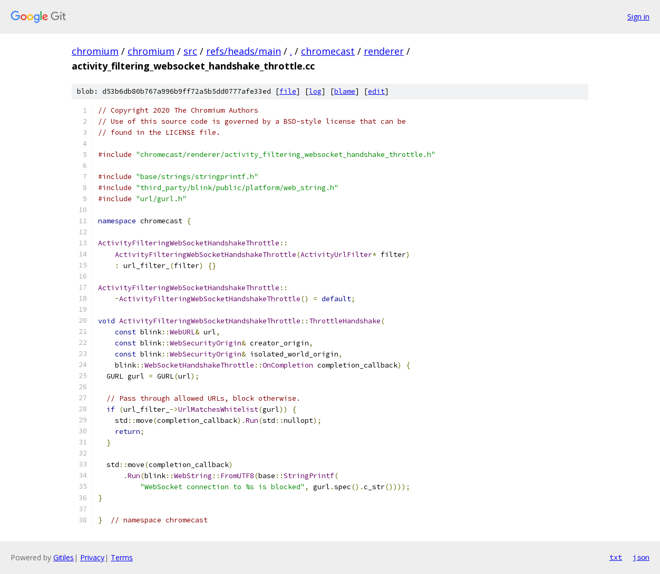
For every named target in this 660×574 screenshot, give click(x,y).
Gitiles (63, 557)
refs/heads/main (243, 51)
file (287, 91)
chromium (95, 51)
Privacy (92, 557)
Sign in (638, 17)
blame (344, 91)
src (190, 51)
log (315, 91)
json (641, 557)
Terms (122, 557)
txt (615, 557)
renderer (384, 51)
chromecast (328, 51)
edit (376, 91)
